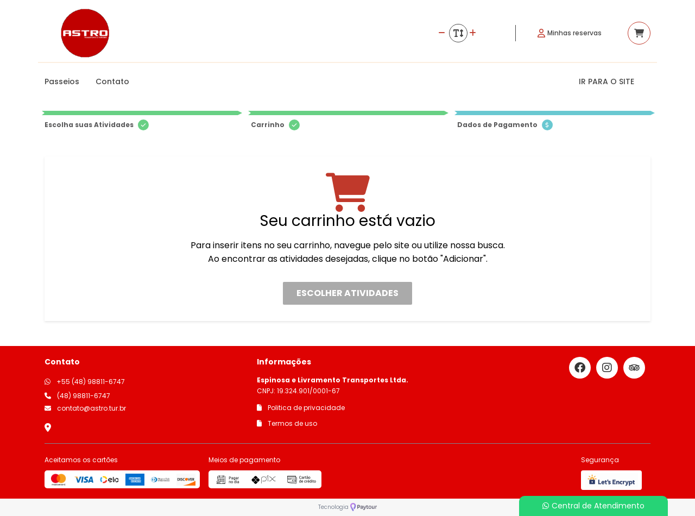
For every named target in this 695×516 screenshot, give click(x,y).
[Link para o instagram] (607, 368)
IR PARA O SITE (606, 81)
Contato (112, 81)
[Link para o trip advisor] (634, 368)
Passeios (62, 81)
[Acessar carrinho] (639, 33)
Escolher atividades (347, 293)
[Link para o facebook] (580, 368)
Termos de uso (287, 423)
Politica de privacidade (301, 407)
